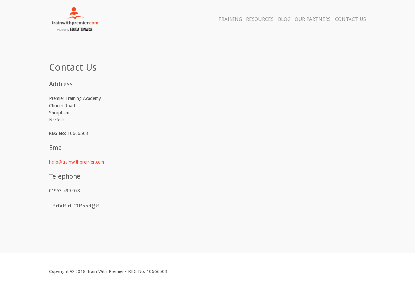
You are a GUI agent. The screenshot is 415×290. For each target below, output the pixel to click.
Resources (260, 19)
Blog (284, 19)
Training (230, 19)
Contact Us (350, 19)
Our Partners (313, 19)
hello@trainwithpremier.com (76, 162)
